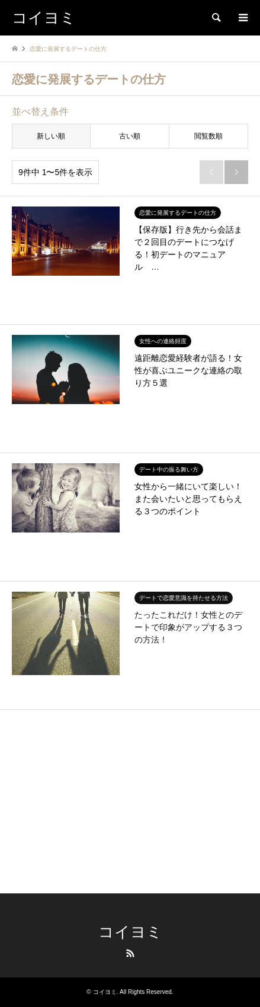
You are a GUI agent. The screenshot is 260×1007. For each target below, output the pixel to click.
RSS (130, 953)
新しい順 (51, 136)
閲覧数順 (208, 136)
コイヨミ (130, 932)
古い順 (129, 136)
